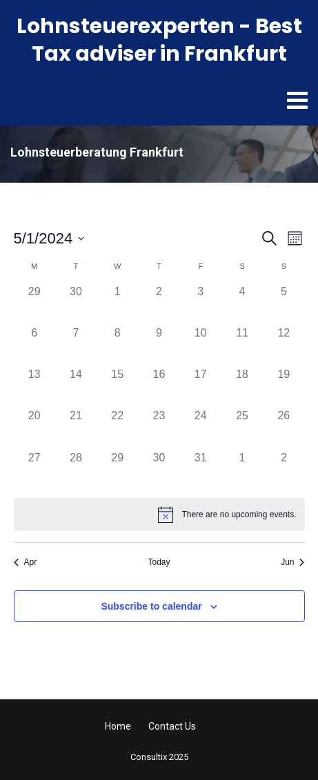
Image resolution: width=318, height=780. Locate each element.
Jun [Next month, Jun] (292, 562)
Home (118, 726)
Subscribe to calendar (151, 606)
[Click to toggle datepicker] (49, 238)
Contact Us (172, 726)
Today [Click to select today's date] (159, 562)
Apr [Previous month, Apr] (25, 562)
